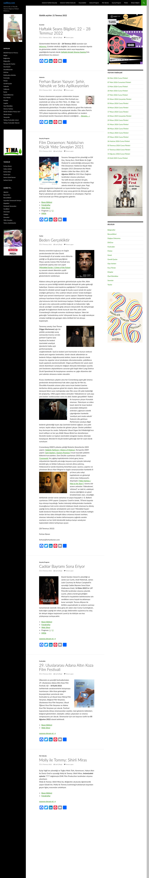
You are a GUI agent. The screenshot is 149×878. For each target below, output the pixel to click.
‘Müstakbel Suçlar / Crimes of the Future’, (55, 267)
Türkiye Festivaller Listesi (11, 120)
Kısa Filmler (112, 268)
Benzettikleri (112, 234)
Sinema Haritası (8, 109)
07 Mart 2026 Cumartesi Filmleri (119, 82)
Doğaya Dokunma (114, 238)
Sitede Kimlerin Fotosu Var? (11, 111)
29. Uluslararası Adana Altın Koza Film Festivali (66, 667)
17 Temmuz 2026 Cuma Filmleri (119, 150)
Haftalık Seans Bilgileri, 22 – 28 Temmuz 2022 (65, 30)
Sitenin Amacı (7, 114)
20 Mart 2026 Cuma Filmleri (118, 91)
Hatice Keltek (7, 169)
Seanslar (41, 25)
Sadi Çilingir (58, 37)
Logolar (5, 103)
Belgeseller (111, 230)
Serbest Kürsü (7, 180)
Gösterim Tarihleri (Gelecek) (68, 3)
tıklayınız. (43, 46)
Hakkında (6, 89)
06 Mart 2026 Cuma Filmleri (118, 78)
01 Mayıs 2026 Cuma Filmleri (118, 124)
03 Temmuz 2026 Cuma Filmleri (119, 145)
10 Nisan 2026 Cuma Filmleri (118, 108)
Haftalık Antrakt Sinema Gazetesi (73, 52)
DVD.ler (110, 242)
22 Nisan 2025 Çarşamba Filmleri (119, 116)
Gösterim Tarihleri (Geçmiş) (49, 3)
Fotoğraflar (45, 205)
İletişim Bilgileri (135, 3)
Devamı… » (85, 116)
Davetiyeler (6, 67)
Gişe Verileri (112, 264)
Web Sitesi (45, 208)
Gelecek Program (94, 3)
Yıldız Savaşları (7, 220)
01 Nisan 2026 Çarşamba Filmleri (119, 99)
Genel (110, 255)
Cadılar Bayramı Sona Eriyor (62, 566)
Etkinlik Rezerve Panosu (10, 53)
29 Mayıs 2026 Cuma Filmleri (118, 137)
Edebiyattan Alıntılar (9, 75)
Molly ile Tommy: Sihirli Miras (63, 760)
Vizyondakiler (82, 3)
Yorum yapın (69, 37)
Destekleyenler (8, 69)
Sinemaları (6, 212)
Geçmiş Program (116, 3)
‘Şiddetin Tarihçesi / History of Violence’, (60, 450)
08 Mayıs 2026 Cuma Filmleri (118, 129)
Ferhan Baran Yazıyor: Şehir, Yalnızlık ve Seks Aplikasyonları (64, 83)
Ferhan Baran (7, 166)
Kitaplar (110, 272)
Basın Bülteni (46, 202)
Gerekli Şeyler (112, 259)
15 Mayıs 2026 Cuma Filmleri (118, 133)
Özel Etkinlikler (113, 276)
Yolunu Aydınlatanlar (9, 223)
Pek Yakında (105, 3)
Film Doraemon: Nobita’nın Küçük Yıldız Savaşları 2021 (61, 144)
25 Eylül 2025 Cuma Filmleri (118, 158)
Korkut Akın (7, 172)
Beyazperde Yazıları (9, 64)
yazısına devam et (47, 638)
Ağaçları (5, 192)
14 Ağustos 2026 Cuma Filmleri (119, 154)
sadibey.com (9, 3)
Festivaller (42, 661)
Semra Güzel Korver (9, 177)
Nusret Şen (6, 174)
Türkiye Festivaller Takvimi (11, 123)
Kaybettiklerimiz (8, 95)
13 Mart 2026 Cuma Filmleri (118, 86)
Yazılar (41, 236)
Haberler (42, 77)
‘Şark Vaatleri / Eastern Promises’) (58, 453)
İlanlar (5, 92)
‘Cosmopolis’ (44, 458)
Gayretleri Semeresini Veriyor (12, 200)
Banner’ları (6, 195)
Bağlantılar (6, 58)
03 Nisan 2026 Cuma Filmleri (118, 103)
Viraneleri (6, 217)
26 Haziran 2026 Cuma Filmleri (119, 141)
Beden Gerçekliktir (54, 240)
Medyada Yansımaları (9, 206)
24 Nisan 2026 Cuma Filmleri (118, 120)
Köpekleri (6, 203)
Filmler (126, 3)
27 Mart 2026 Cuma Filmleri (118, 95)
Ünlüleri (5, 214)
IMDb (43, 213)
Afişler (5, 55)
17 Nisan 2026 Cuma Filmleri (118, 112)
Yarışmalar (6, 117)
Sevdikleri (6, 209)
